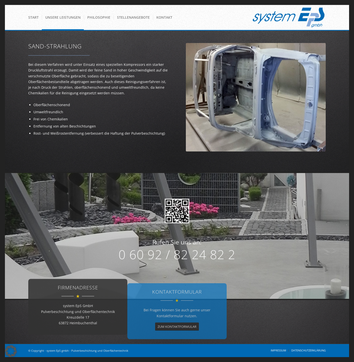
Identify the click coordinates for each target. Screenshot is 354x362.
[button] (11, 351)
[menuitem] (33, 17)
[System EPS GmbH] (288, 17)
